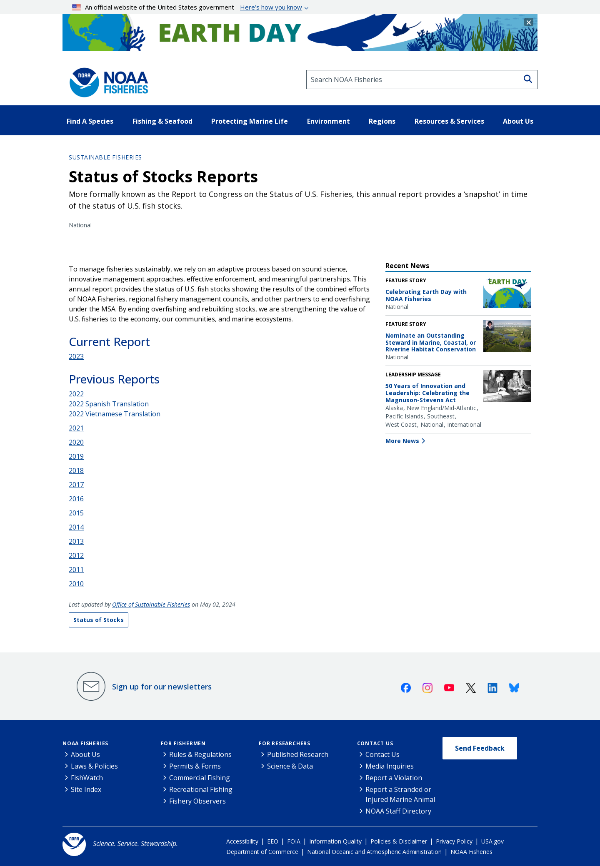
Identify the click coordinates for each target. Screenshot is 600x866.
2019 (76, 456)
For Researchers (284, 743)
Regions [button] (382, 121)
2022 (76, 393)
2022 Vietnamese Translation (114, 413)
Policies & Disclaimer (398, 841)
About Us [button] (518, 121)
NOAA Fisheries (85, 743)
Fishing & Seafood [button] (162, 121)
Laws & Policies (94, 766)
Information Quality (335, 841)
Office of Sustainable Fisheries (151, 604)
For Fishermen (183, 743)
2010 (76, 583)
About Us (85, 754)
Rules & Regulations (200, 754)
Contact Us (375, 743)
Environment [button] (328, 121)
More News (402, 441)
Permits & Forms (195, 766)
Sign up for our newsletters (162, 687)
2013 (76, 541)
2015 (76, 513)
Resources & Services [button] (449, 121)
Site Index (86, 789)
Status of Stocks (98, 620)
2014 (76, 527)
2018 (76, 470)
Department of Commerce (262, 852)
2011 (76, 569)
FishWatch (87, 777)
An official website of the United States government (187, 7)
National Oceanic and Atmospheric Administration (374, 852)
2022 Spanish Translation (109, 403)
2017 (76, 484)
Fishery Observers (197, 801)
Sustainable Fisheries (105, 157)
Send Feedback (480, 748)
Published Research (297, 754)
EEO (272, 841)
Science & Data (290, 766)
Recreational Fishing (200, 789)
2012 (76, 555)
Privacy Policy (454, 841)
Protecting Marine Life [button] (249, 121)
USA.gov (492, 841)
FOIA (293, 841)
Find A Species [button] (90, 121)
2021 (76, 428)
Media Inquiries (389, 766)
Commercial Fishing (199, 777)
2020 (76, 442)
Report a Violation (393, 777)
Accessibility (242, 841)
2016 (76, 498)
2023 (76, 356)
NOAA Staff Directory (398, 811)
